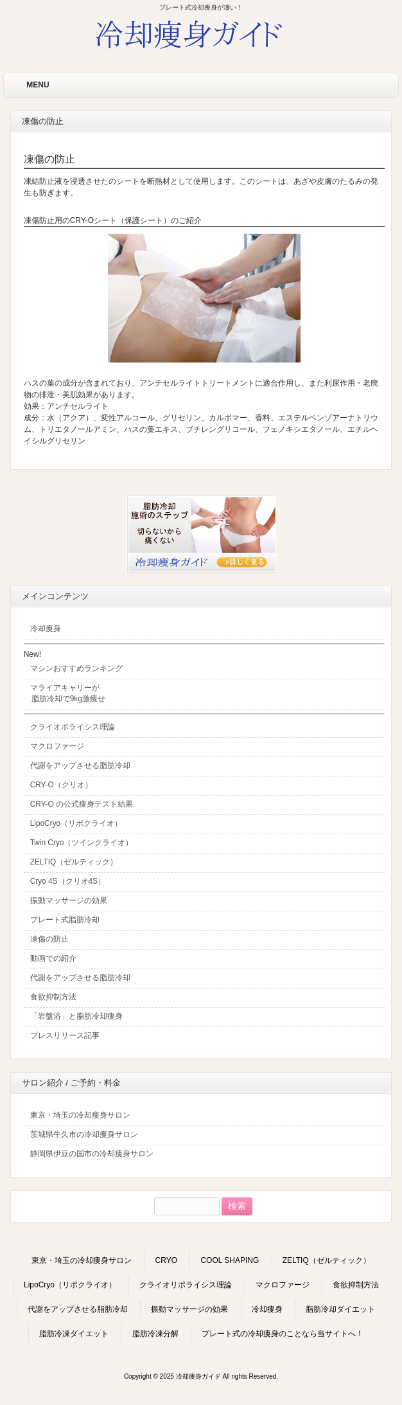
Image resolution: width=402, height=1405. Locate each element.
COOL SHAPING (229, 1260)
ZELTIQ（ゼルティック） (327, 1260)
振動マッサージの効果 (189, 1309)
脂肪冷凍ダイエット (74, 1333)
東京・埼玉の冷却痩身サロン (81, 1260)
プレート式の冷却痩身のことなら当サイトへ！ (282, 1333)
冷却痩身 (267, 1309)
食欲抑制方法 (356, 1284)
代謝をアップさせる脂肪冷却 (78, 1309)
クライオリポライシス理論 (185, 1284)
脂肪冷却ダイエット (340, 1309)
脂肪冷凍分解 (155, 1333)
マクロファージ (283, 1284)
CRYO (166, 1260)
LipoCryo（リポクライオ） (70, 1284)
